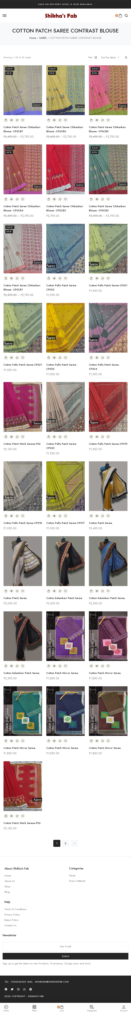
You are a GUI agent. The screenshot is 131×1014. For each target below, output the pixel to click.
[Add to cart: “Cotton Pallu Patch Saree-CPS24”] (91, 357)
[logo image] (61, 15)
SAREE (43, 38)
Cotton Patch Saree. (101, 523)
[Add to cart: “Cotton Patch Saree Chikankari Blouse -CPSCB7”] (6, 120)
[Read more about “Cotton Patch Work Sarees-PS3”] (6, 816)
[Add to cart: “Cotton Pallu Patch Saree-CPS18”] (6, 516)
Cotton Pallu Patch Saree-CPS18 (23, 523)
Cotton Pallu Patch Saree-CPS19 (108, 444)
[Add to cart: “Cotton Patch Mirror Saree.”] (48, 666)
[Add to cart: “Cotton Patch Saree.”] (91, 516)
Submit (65, 956)
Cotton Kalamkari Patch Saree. (64, 598)
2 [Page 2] (65, 843)
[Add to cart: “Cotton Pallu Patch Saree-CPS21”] (91, 278)
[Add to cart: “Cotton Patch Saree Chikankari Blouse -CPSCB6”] (48, 120)
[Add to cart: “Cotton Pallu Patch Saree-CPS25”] (48, 357)
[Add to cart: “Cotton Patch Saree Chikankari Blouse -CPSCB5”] (91, 120)
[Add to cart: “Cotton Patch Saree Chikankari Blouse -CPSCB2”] (91, 199)
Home (32, 38)
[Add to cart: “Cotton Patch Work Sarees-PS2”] (6, 436)
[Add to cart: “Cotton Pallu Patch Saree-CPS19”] (91, 436)
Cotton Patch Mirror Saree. (62, 673)
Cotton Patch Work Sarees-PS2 (22, 444)
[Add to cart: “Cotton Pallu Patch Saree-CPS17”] (48, 516)
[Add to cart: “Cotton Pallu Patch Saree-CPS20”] (48, 436)
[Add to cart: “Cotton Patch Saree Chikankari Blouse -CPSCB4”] (6, 199)
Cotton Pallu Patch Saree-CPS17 (65, 523)
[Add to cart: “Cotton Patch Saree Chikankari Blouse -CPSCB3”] (48, 199)
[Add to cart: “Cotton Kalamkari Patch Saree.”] (48, 591)
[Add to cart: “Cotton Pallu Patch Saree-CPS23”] (48, 278)
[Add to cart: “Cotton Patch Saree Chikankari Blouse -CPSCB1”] (6, 278)
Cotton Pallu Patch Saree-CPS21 (108, 285)
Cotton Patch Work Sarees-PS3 (22, 823)
